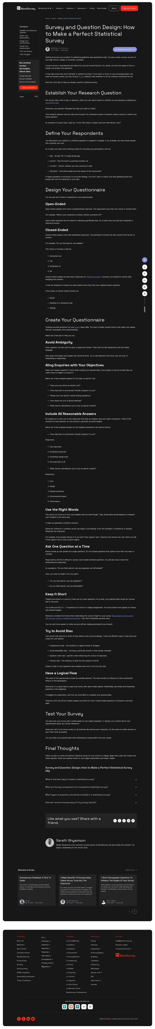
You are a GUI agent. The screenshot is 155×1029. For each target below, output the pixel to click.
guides (54, 18)
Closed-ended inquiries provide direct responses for (66, 277)
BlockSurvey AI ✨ (45, 8)
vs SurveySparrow (72, 957)
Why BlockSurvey (23, 957)
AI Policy (20, 965)
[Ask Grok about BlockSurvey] (90, 1006)
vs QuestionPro (71, 953)
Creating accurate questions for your (60, 327)
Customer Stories (23, 953)
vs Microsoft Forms (73, 988)
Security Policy (22, 969)
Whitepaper (95, 969)
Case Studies (101, 8)
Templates (95, 961)
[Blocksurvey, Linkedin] (28, 1019)
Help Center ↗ (96, 980)
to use (81, 77)
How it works (21, 949)
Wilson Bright (111, 901)
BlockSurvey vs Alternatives (76, 992)
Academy (94, 957)
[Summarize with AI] (144, 259)
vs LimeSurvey (71, 961)
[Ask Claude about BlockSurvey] (71, 1006)
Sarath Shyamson (63, 48)
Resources (82, 8)
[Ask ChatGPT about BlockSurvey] (64, 1006)
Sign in (114, 8)
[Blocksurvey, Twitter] (19, 1019)
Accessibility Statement (26, 976)
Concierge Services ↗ (123, 949)
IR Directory (95, 965)
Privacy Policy (22, 961)
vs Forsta (69, 965)
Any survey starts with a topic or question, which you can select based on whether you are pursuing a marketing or (90, 100)
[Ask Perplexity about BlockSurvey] (77, 1006)
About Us (20, 941)
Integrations (95, 949)
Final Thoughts (25, 54)
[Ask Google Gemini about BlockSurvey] (83, 1006)
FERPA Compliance (23, 972)
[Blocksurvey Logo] (26, 8)
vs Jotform (70, 976)
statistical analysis (94, 277)
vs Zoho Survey (71, 984)
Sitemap (94, 984)
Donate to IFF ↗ (96, 972)
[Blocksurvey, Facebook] (23, 1019)
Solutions (71, 8)
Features (60, 8)
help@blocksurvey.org (124, 941)
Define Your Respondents (24, 37)
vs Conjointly (71, 972)
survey (77, 327)
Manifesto (21, 945)
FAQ (92, 976)
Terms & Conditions (24, 980)
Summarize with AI (124, 49)
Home (47, 18)
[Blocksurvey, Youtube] (33, 1019)
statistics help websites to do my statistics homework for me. (108, 77)
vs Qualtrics (70, 945)
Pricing (92, 8)
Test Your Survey (26, 51)
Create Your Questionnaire (25, 47)
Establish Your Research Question (28, 31)
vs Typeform (70, 980)
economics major (52, 103)
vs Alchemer (70, 949)
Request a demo (122, 945)
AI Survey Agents (97, 953)
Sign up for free (129, 8)
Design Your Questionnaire (25, 42)
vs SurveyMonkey (72, 941)
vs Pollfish (70, 969)
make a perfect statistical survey (69, 18)
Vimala (27, 901)
